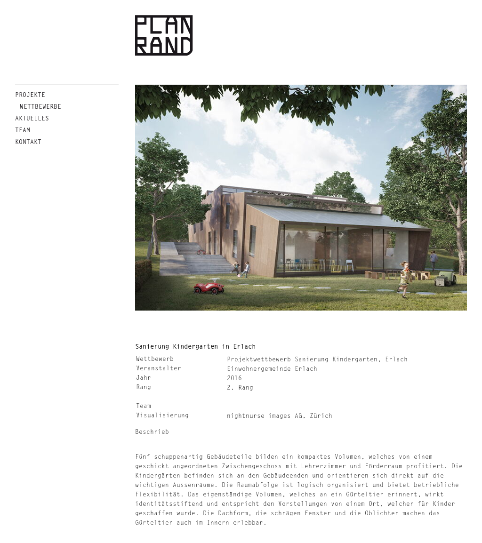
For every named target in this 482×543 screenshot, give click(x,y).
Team (22, 130)
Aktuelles (32, 118)
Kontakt (28, 142)
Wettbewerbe (40, 107)
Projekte (30, 95)
